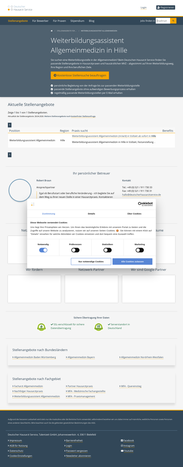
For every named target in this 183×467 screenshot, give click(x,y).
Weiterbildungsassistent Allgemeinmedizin (36, 396)
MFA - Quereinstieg (130, 386)
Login (144, 7)
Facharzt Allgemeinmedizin (27, 386)
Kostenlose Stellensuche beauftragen (80, 75)
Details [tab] (91, 213)
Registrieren (165, 7)
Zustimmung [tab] (48, 213)
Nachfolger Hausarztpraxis (27, 391)
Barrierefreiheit (74, 440)
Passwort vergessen (77, 450)
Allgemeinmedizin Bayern (80, 357)
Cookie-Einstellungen (21, 455)
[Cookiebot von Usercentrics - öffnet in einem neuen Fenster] (140, 204)
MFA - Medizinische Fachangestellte (85, 391)
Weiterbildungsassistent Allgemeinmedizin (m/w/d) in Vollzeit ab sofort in (114, 136)
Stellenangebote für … (67, 31)
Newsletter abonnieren (78, 455)
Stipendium (77, 21)
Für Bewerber (40, 21)
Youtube (128, 450)
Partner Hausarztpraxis (79, 386)
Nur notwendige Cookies (91, 261)
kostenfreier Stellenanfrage (83, 116)
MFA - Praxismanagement (80, 396)
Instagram (129, 445)
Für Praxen (59, 21)
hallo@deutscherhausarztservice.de (141, 194)
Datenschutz (16, 450)
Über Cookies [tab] (134, 213)
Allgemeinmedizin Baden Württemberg (34, 357)
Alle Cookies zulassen (132, 261)
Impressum (16, 440)
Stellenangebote (18, 21)
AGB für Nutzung (19, 445)
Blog (91, 21)
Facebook (129, 440)
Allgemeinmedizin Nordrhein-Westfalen (141, 357)
